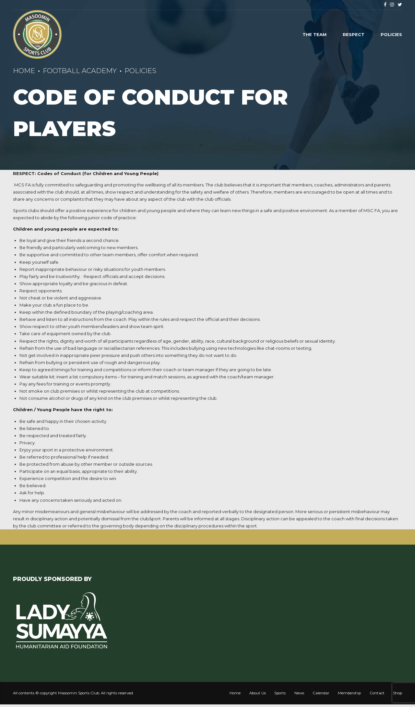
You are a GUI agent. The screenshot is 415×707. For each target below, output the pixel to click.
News (299, 693)
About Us (257, 693)
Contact (377, 693)
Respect (353, 34)
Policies (391, 34)
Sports (280, 693)
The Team (314, 34)
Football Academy (80, 71)
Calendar (321, 693)
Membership (349, 693)
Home (24, 71)
